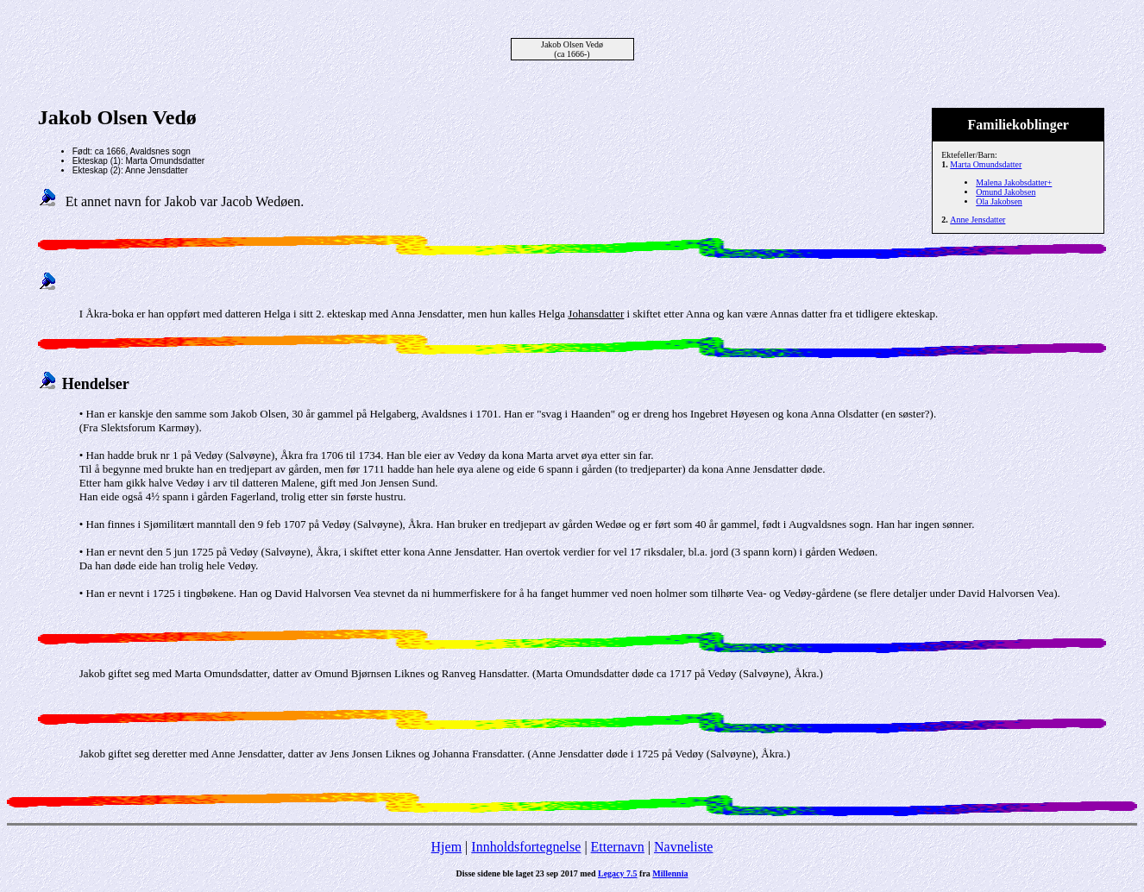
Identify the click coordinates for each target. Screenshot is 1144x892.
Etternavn (617, 846)
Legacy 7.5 (618, 873)
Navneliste (683, 846)
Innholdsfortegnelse (526, 846)
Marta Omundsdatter (985, 164)
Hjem (446, 846)
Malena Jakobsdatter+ (1014, 182)
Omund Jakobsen (1005, 192)
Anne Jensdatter (977, 219)
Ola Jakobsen (999, 201)
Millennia (670, 873)
